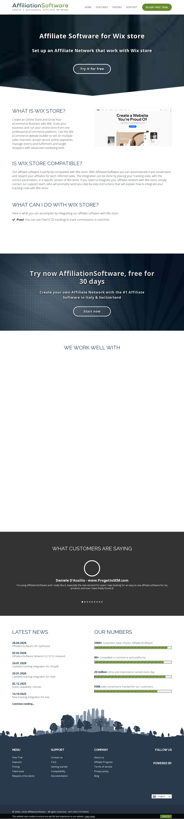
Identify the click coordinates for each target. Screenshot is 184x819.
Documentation (59, 776)
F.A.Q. (54, 763)
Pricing (117, 7)
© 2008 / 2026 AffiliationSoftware (50, 812)
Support (131, 7)
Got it (166, 816)
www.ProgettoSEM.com (108, 581)
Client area (18, 772)
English (161, 797)
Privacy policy (101, 772)
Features (102, 7)
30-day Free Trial (157, 7)
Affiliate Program (103, 763)
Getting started (59, 767)
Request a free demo (23, 776)
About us (99, 758)
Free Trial (17, 758)
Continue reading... (23, 704)
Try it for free (92, 69)
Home (88, 7)
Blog (96, 776)
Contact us (57, 758)
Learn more (90, 816)
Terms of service (103, 767)
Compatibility (58, 772)
